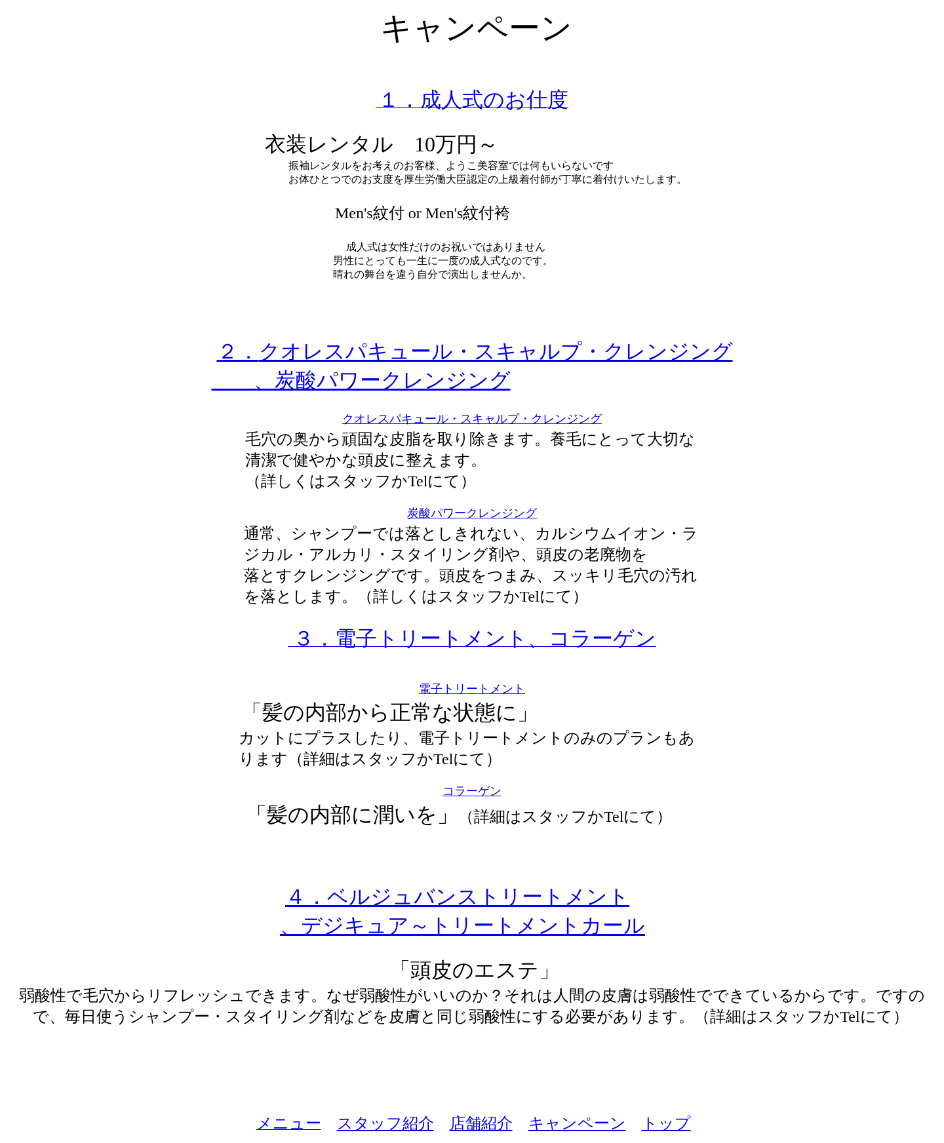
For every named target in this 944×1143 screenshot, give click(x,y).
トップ (666, 1123)
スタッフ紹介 (385, 1123)
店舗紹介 (481, 1123)
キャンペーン (577, 1123)
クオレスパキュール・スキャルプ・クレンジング (472, 418)
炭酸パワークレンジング (472, 513)
